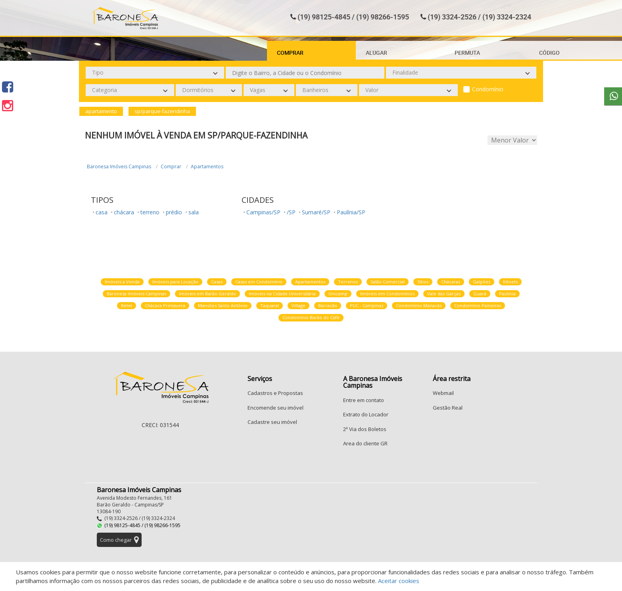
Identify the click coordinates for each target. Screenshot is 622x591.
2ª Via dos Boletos (364, 429)
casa (102, 212)
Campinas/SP (263, 212)
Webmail (443, 393)
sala (193, 212)
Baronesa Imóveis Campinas (119, 166)
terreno (149, 212)
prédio (174, 212)
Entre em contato (363, 400)
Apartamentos (207, 166)
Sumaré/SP (316, 212)
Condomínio (487, 89)
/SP (291, 212)
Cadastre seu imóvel (272, 421)
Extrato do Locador (365, 414)
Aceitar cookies (398, 581)
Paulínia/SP (351, 212)
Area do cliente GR (365, 443)
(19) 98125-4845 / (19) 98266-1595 (353, 16)
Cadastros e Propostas (275, 393)
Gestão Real (448, 407)
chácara (124, 212)
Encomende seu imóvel (275, 407)
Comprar (171, 166)
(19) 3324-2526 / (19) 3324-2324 (479, 16)
